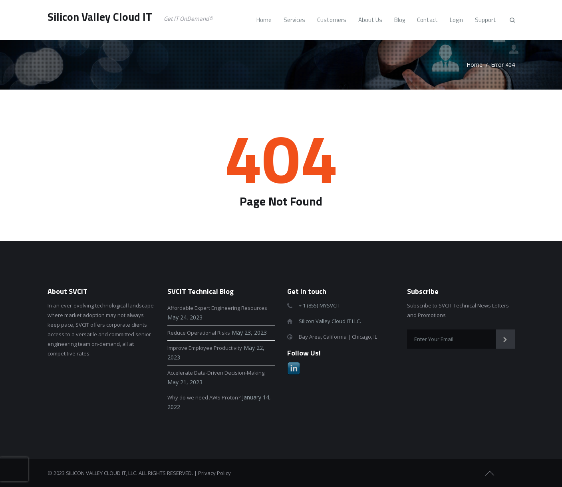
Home (475, 64)
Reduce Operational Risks (198, 332)
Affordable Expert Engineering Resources (217, 307)
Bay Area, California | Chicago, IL (338, 336)
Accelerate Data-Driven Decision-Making (215, 372)
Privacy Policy (214, 473)
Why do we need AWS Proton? (203, 397)
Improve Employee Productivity (204, 347)
